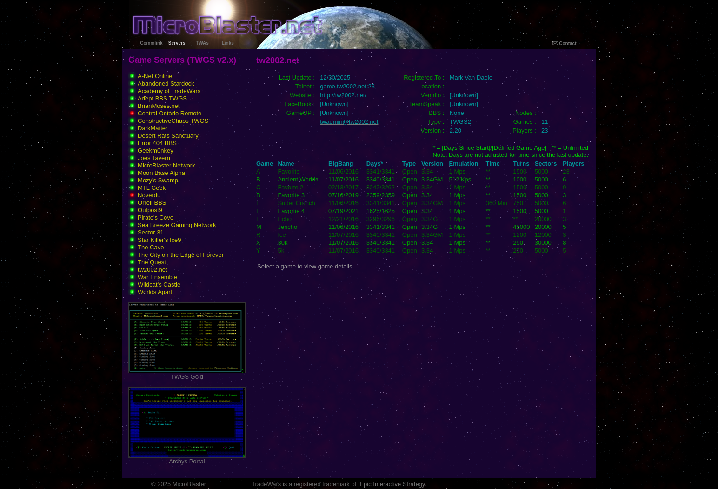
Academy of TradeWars (169, 90)
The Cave (151, 247)
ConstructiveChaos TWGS (173, 120)
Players (573, 163)
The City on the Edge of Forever (181, 254)
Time (493, 163)
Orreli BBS (152, 202)
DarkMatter (152, 128)
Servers (177, 43)
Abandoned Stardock (166, 83)
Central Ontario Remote (169, 113)
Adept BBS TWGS (162, 98)
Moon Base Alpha (161, 172)
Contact (564, 43)
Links (228, 43)
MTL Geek (152, 187)
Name (286, 163)
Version (432, 163)
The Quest (152, 262)
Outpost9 (150, 210)
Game (264, 163)
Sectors (546, 163)
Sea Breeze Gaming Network (177, 224)
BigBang (340, 163)
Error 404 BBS (157, 143)
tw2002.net (152, 269)
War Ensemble (157, 277)
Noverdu (149, 195)
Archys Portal (187, 458)
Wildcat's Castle (159, 284)
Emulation (464, 163)
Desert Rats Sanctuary (168, 135)
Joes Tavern (154, 157)
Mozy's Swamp (158, 180)
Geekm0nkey (155, 150)
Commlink (151, 43)
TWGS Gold (187, 374)
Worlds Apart (155, 291)
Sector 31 (151, 232)
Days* (374, 163)
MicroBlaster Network (166, 165)
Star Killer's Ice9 (159, 239)
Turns (521, 163)
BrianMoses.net (159, 105)
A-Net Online (155, 76)
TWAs (202, 43)
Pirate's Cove (155, 217)
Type (409, 163)
